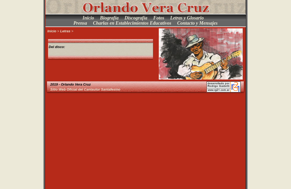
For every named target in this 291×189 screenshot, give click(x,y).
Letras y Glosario (187, 17)
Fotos (158, 17)
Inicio (88, 17)
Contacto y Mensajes (197, 23)
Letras (65, 31)
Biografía (109, 17)
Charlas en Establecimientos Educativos (132, 23)
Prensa (80, 23)
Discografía (136, 17)
